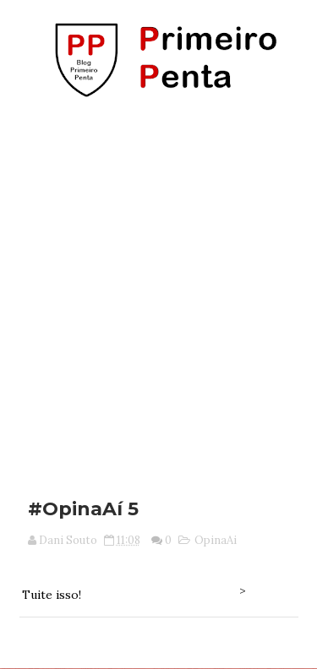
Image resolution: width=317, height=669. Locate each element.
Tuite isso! (51, 594)
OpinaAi (215, 540)
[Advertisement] (158, 291)
